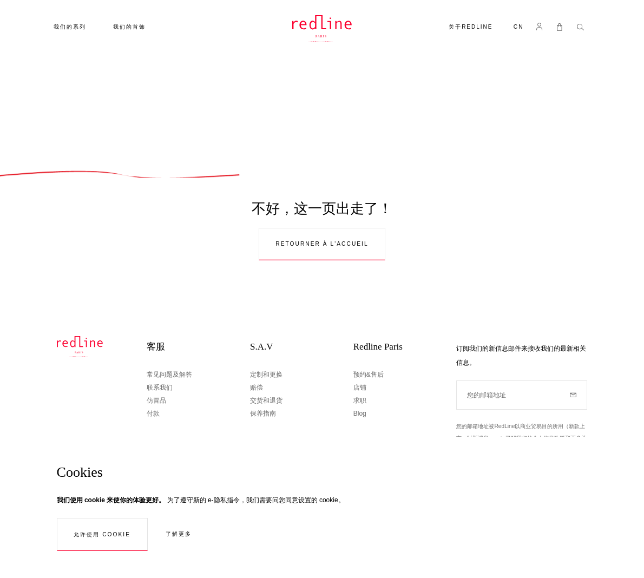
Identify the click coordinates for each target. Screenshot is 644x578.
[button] (519, 27)
